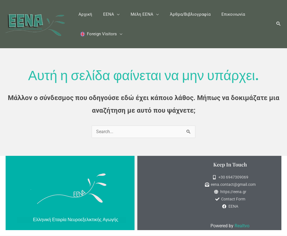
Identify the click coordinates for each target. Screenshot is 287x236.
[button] (225, 60)
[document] (143, 118)
